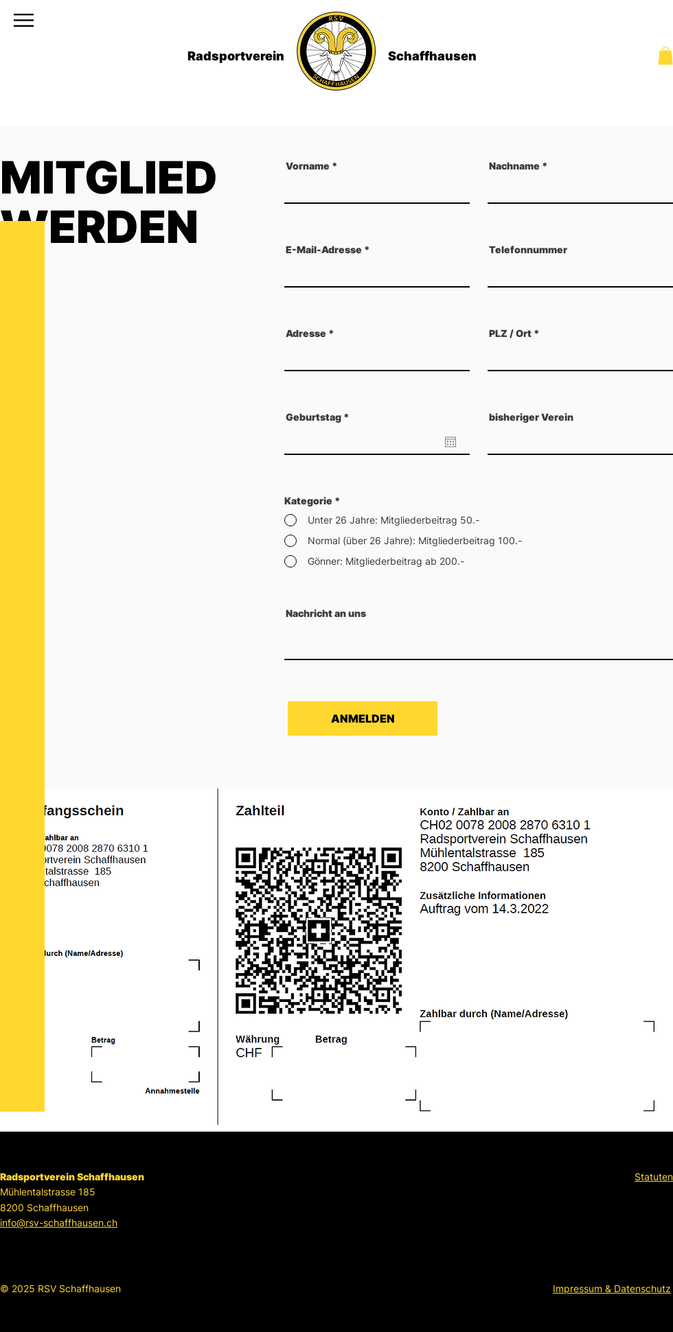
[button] (24, 20)
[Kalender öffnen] (450, 441)
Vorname (308, 166)
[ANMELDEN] (362, 718)
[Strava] (23, 1273)
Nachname (514, 166)
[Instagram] (23, 1308)
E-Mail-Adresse (324, 250)
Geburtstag (320, 417)
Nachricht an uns (326, 613)
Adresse (306, 333)
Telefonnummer (528, 250)
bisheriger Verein (531, 417)
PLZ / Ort (510, 333)
